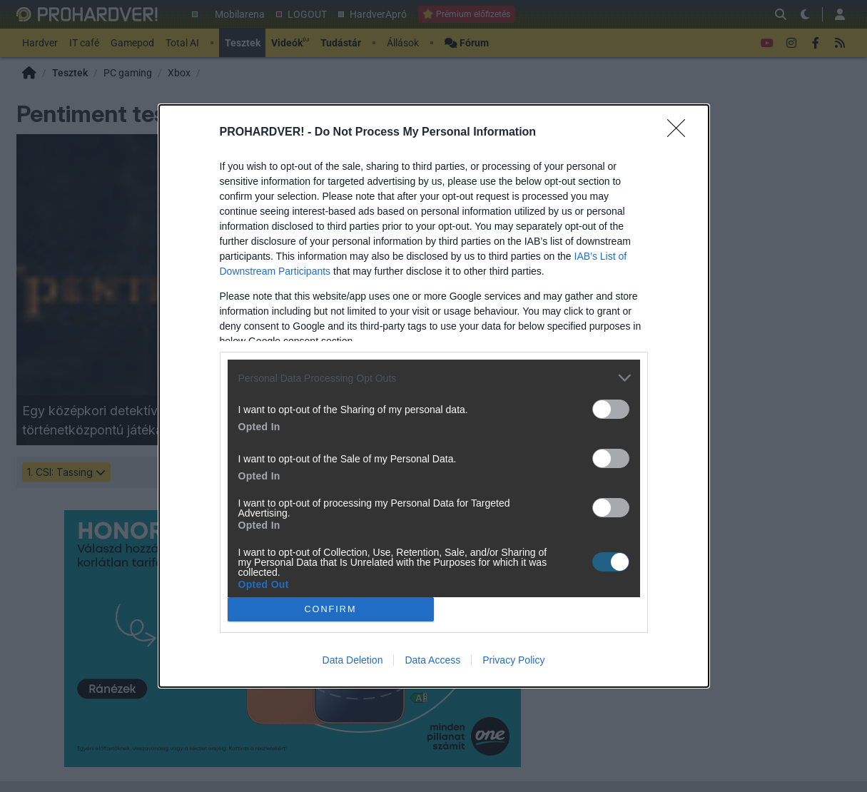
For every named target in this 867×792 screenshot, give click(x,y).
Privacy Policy (513, 660)
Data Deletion (353, 660)
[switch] (610, 409)
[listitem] (433, 377)
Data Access (432, 660)
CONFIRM (331, 609)
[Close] (680, 132)
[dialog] (434, 396)
